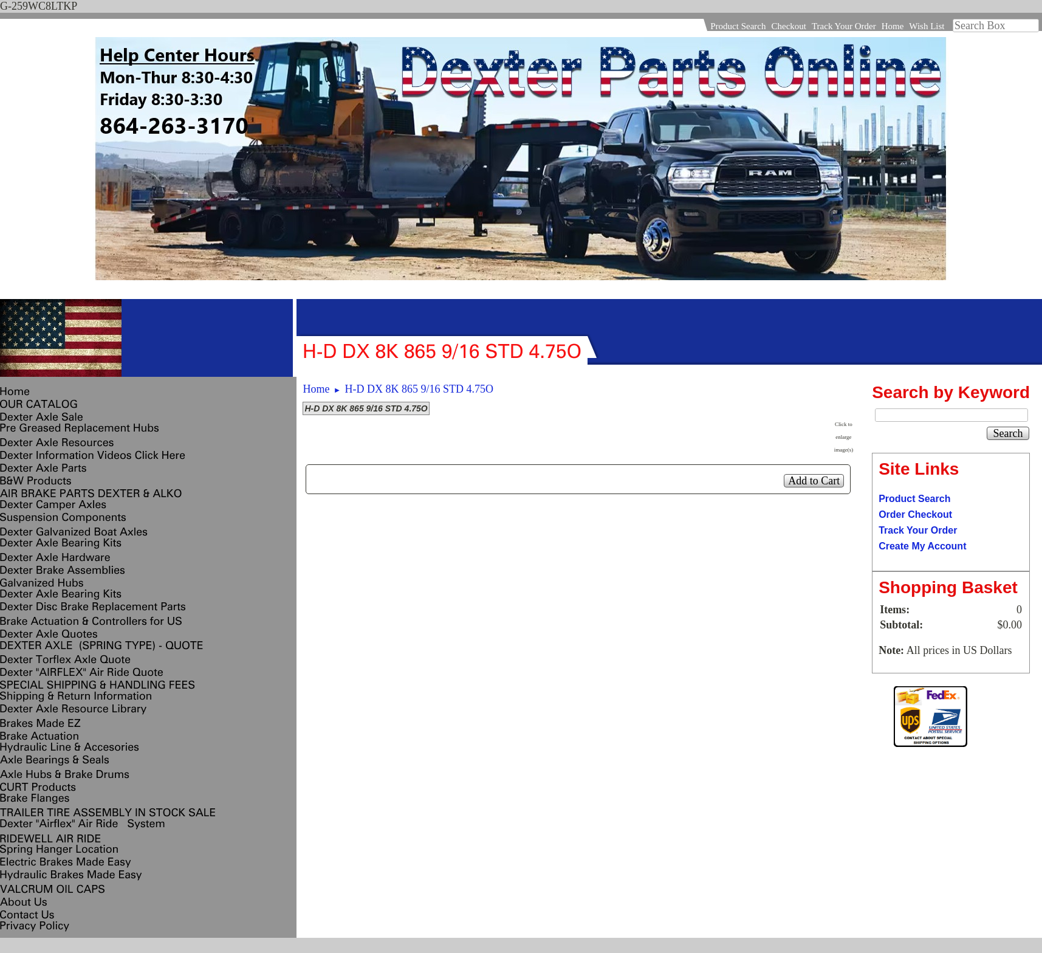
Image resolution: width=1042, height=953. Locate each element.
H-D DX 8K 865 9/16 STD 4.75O (419, 389)
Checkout (788, 26)
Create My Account (922, 546)
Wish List (926, 26)
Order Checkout (915, 514)
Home (893, 26)
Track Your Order (844, 26)
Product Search (738, 26)
